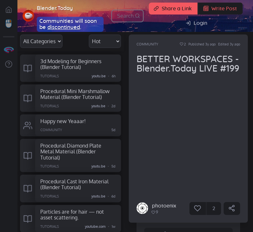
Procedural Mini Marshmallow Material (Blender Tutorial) (75, 94)
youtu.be (99, 76)
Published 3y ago (202, 44)
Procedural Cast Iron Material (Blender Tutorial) (74, 184)
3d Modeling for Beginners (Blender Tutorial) (70, 64)
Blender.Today (55, 8)
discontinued (63, 27)
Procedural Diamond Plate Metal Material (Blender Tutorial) (70, 151)
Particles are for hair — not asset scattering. (72, 214)
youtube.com (95, 227)
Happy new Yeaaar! (63, 121)
